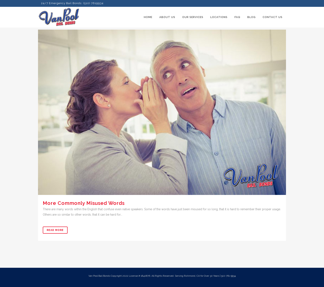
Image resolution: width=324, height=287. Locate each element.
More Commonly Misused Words (84, 203)
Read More (55, 230)
